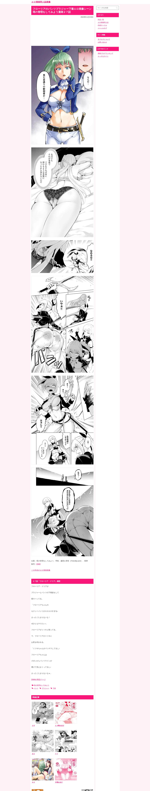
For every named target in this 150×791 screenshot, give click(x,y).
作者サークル (102, 25)
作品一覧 (101, 19)
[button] (117, 8)
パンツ (35, 688)
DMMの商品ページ (38, 680)
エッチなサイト (103, 56)
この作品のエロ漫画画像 (40, 570)
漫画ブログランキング (105, 53)
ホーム (75, 776)
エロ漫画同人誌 (103, 22)
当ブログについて (104, 39)
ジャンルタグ (102, 28)
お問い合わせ (102, 42)
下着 (53, 688)
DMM (38, 564)
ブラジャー (44, 688)
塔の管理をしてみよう (40, 685)
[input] (107, 8)
